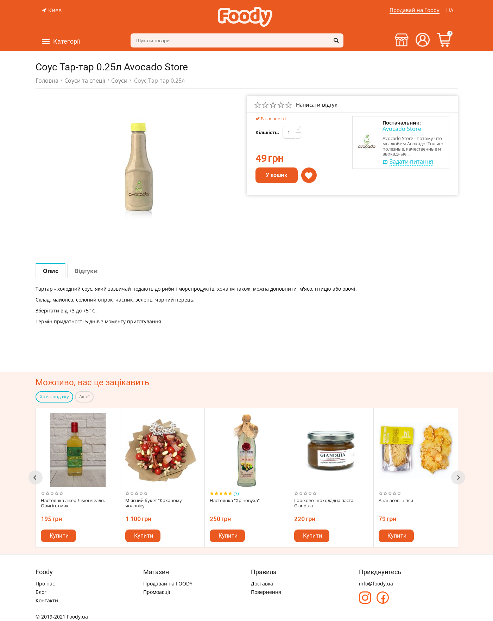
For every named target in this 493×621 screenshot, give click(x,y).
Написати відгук (316, 105)
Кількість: (267, 132)
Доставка (262, 582)
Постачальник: (402, 123)
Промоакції (156, 591)
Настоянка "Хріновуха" (235, 500)
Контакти (47, 599)
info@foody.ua (376, 582)
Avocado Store (402, 129)
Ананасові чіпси (396, 500)
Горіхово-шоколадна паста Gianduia (323, 503)
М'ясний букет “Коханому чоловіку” (153, 503)
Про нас (45, 582)
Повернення (266, 591)
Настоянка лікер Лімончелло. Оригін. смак (73, 503)
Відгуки (86, 271)
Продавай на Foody (414, 9)
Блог (41, 591)
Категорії (66, 41)
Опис (50, 271)
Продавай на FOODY (167, 582)
